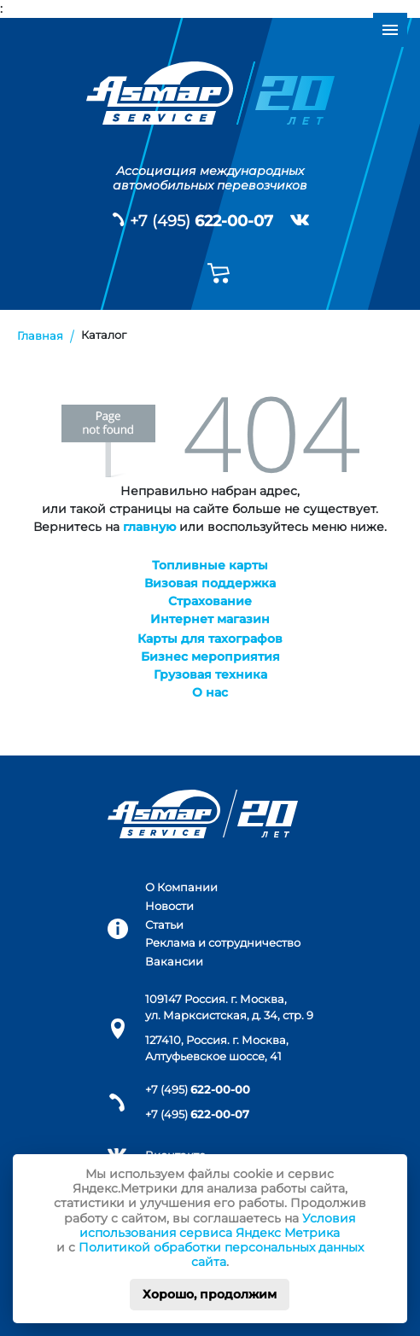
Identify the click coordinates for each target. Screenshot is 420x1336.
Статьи (164, 925)
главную (149, 526)
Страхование (210, 601)
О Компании (181, 887)
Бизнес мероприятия (210, 656)
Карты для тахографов (210, 638)
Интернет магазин (210, 619)
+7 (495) (201, 221)
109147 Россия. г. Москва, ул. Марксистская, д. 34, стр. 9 (229, 1007)
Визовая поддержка (210, 583)
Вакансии (174, 961)
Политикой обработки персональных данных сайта (221, 1254)
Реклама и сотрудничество (222, 942)
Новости (169, 906)
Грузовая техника (210, 674)
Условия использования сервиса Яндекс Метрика (217, 1225)
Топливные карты (210, 565)
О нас (210, 692)
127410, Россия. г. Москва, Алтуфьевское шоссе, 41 (217, 1048)
